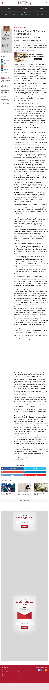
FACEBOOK (9, 468)
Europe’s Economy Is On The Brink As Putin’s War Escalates (6, 82)
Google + (4, 66)
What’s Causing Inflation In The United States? (4, 86)
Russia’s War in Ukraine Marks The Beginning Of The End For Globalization (6, 101)
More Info (4, 50)
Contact (19, 669)
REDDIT (8, 475)
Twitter (4, 63)
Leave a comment (24, 501)
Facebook (5, 60)
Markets (4, 670)
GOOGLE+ (9, 472)
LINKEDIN (31, 472)
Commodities (5, 672)
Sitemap (19, 671)
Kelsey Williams (20, 37)
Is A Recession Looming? (4, 96)
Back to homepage (19, 465)
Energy (4, 674)
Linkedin (4, 69)
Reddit (4, 72)
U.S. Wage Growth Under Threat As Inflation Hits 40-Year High (6, 91)
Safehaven (5, 668)
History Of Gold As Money (25, 50)
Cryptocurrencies (6, 675)
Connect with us (41, 668)
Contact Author (5, 51)
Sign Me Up (24, 526)
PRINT (30, 475)
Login (19, 673)
